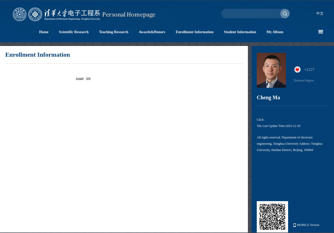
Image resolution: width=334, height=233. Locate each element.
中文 (320, 13)
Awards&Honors (152, 32)
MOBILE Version (306, 225)
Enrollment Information (194, 32)
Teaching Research (113, 32)
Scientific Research (74, 32)
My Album (275, 32)
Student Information (240, 32)
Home (44, 32)
